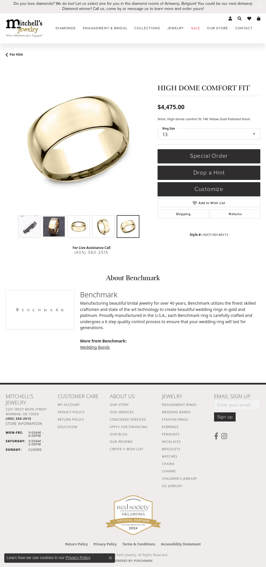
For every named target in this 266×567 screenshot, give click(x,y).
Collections (147, 28)
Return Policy (71, 419)
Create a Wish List (126, 449)
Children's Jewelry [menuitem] (179, 478)
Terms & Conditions (138, 544)
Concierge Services (128, 419)
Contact (244, 28)
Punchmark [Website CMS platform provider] (143, 561)
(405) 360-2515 (91, 252)
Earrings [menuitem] (170, 427)
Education (67, 427)
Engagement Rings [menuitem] (179, 404)
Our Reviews (121, 441)
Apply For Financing (129, 427)
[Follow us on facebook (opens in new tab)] (216, 436)
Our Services (122, 412)
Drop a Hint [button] (209, 172)
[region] (79, 139)
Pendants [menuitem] (170, 434)
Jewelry (175, 28)
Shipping (183, 214)
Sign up (225, 417)
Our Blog (118, 434)
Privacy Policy (71, 412)
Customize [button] (208, 189)
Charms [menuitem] (169, 471)
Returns (235, 214)
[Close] (259, 6)
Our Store (217, 28)
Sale (195, 28)
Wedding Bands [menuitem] (176, 412)
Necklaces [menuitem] (171, 441)
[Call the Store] (18, 418)
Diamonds (66, 28)
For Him (16, 54)
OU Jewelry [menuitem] (172, 486)
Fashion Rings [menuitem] (175, 419)
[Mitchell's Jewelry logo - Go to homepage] (24, 28)
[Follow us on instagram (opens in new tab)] (224, 436)
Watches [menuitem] (169, 456)
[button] (230, 18)
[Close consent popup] (110, 558)
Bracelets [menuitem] (171, 449)
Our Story (119, 404)
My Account (69, 404)
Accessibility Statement (181, 544)
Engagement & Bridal (105, 28)
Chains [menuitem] (168, 464)
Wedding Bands (95, 347)
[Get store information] (24, 423)
